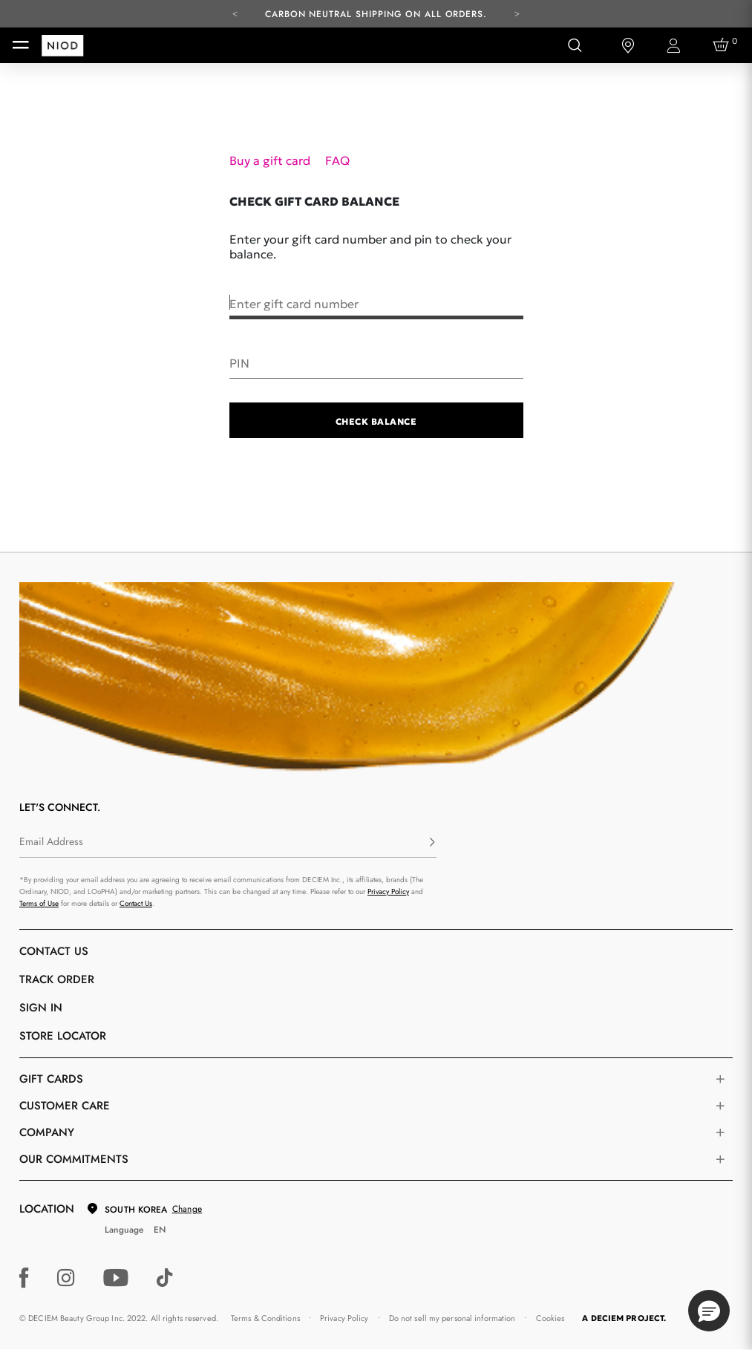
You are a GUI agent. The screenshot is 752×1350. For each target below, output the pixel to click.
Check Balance (376, 421)
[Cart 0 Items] (723, 45)
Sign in (40, 1008)
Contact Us (136, 903)
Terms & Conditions (265, 1318)
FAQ (337, 160)
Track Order (56, 979)
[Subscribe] (432, 843)
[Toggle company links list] (720, 1132)
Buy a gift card (271, 160)
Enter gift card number (294, 303)
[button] (709, 1310)
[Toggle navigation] (21, 45)
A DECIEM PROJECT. (624, 1318)
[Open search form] (574, 45)
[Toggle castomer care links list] (720, 1106)
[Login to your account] (675, 45)
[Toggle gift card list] (720, 1079)
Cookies (550, 1318)
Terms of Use (39, 903)
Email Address (51, 841)
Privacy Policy (388, 891)
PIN (239, 362)
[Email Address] (228, 843)
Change (187, 1209)
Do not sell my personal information (452, 1318)
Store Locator (62, 1036)
